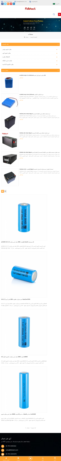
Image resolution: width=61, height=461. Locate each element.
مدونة (4, 424)
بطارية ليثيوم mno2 (6, 391)
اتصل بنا (5, 421)
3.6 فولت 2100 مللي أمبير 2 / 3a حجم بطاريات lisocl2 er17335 (43, 225)
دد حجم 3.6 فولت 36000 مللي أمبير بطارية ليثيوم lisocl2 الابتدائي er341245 (44, 265)
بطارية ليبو (4, 385)
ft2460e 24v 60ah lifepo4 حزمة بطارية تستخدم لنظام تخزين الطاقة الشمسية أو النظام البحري (40, 152)
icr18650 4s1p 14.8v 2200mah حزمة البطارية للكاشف (31, 94)
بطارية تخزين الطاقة (7, 61)
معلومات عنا (6, 418)
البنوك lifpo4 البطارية (7, 402)
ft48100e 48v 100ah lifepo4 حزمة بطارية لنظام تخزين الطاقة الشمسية (35, 114)
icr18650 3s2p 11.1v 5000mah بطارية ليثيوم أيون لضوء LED (33, 75)
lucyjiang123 (34, 1)
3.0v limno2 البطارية (7, 397)
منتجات (26, 37)
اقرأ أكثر (21, 78)
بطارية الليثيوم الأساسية (8, 64)
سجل (4, 371)
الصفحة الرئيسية (30, 37)
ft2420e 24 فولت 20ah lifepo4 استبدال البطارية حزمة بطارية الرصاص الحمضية (36, 169)
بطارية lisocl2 (5, 400)
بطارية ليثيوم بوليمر (6, 49)
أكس (4, 430)
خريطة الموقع (6, 427)
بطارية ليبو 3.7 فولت (7, 394)
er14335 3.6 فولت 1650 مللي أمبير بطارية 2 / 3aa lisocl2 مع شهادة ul (15, 225)
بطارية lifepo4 (6, 57)
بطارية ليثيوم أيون (6, 53)
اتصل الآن (8, 342)
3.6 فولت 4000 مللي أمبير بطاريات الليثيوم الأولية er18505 (14, 264)
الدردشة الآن (30, 458)
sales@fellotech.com (22, 1)
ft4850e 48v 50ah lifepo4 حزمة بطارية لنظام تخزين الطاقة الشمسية (34, 133)
